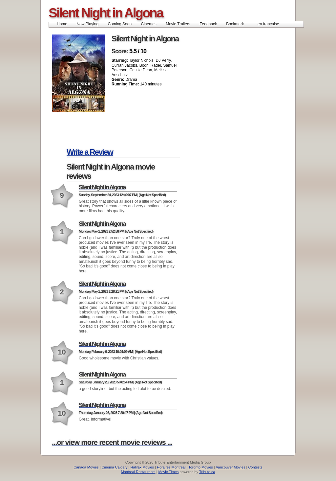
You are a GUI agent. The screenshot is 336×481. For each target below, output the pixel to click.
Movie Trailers (178, 24)
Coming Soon (120, 24)
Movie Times (168, 472)
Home (62, 24)
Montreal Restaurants (138, 472)
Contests (255, 467)
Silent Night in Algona (106, 13)
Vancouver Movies (230, 467)
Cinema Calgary (115, 467)
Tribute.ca (207, 472)
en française (268, 24)
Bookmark (237, 24)
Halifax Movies (142, 467)
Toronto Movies (200, 467)
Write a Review (90, 152)
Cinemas (148, 24)
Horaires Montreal (171, 467)
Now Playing (87, 24)
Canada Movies (86, 467)
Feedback (208, 24)
